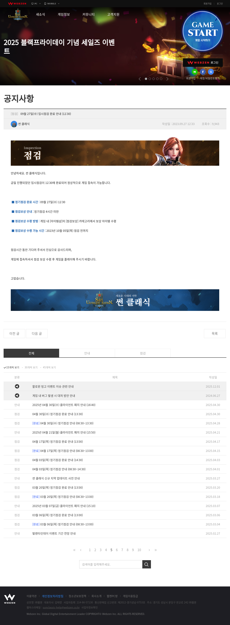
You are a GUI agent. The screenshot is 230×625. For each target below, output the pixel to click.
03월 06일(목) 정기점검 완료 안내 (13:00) (57, 515)
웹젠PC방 (112, 596)
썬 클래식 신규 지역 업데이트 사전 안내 (56, 478)
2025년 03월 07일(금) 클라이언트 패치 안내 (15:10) (63, 506)
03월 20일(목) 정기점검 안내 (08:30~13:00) (62, 496)
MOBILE (51, 3)
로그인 (220, 3)
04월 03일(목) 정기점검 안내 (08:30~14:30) (59, 469)
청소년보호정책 (77, 596)
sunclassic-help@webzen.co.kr (61, 607)
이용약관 (32, 596)
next (167, 79)
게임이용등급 (130, 596)
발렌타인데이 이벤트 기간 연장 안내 (54, 533)
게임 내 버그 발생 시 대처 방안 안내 (53, 395)
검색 (146, 564)
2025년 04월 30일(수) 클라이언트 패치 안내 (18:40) (63, 405)
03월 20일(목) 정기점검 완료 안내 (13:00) (57, 487)
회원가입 (207, 3)
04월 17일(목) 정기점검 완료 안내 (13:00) (57, 441)
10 (139, 549)
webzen (17, 3)
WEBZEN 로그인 (203, 62)
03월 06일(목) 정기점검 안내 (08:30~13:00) (62, 524)
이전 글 (14, 333)
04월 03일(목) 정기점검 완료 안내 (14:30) (57, 460)
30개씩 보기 (31, 367)
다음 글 (37, 333)
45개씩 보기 (49, 367)
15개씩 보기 (12, 367)
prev (140, 79)
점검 (143, 353)
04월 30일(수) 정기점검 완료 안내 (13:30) (57, 414)
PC (35, 3)
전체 (31, 353)
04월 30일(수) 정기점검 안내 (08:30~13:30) (62, 423)
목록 (215, 333)
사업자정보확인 (89, 607)
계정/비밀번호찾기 (210, 78)
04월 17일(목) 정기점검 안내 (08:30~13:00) (62, 450)
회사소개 (96, 596)
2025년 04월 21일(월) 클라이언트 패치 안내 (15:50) (63, 432)
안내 (87, 353)
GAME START (202, 31)
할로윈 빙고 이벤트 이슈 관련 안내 (53, 386)
